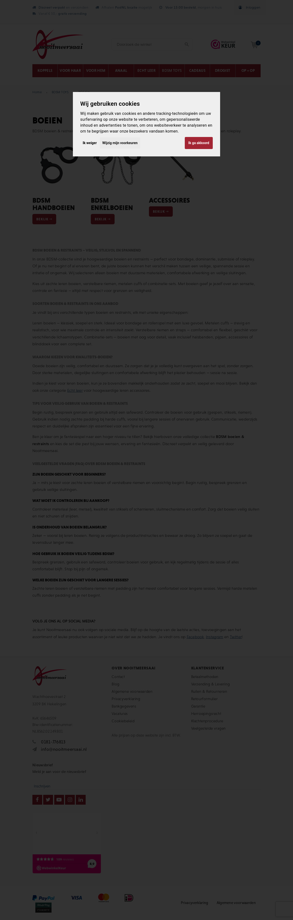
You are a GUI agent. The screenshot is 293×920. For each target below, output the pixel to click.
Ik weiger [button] (90, 143)
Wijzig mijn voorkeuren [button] (120, 143)
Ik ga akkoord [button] (198, 143)
